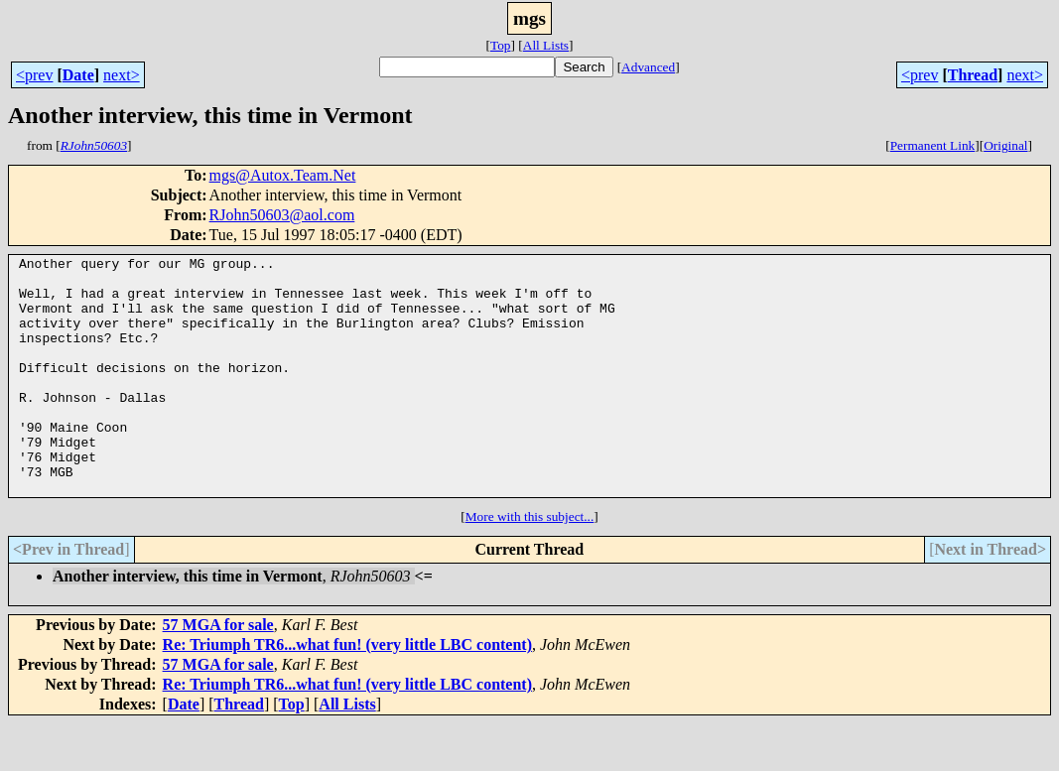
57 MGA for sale (218, 672)
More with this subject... (530, 564)
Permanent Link (933, 145)
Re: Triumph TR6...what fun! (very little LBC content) (347, 692)
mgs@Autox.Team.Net (282, 175)
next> (121, 74)
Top (500, 45)
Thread (972, 74)
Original (1005, 145)
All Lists (546, 45)
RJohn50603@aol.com (282, 214)
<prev (34, 74)
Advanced (648, 67)
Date (78, 74)
